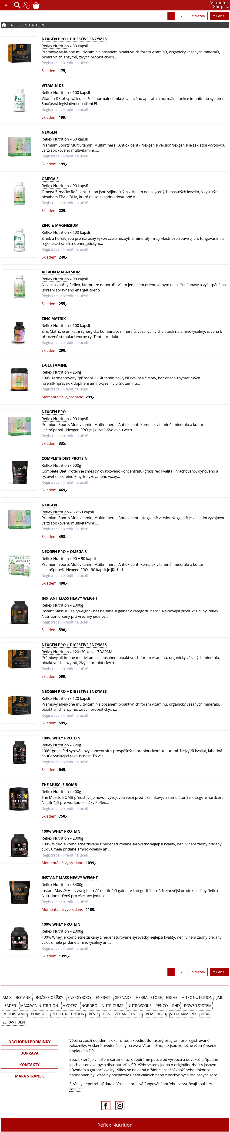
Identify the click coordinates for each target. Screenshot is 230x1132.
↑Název (198, 16)
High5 (171, 997)
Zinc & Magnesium (60, 225)
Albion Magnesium (61, 272)
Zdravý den (14, 1022)
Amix (7, 997)
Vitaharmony (183, 1014)
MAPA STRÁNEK (29, 1076)
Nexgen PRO (54, 411)
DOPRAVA (29, 1053)
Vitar (205, 1014)
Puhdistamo (15, 1014)
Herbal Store (149, 997)
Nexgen (49, 132)
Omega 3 (50, 178)
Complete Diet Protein (65, 458)
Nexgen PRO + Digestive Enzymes (74, 39)
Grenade (122, 997)
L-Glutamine (54, 365)
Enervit (103, 997)
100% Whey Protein (61, 738)
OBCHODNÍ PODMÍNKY (29, 1041)
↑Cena (220, 16)
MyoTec (69, 1005)
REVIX (94, 1014)
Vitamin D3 (53, 85)
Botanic (23, 997)
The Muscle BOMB (59, 784)
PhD (176, 1005)
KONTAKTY (29, 1064)
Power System (197, 1005)
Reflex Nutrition (27, 25)
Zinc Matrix (54, 318)
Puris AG (39, 1014)
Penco (162, 1005)
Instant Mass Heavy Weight (70, 598)
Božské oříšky (49, 997)
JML (220, 997)
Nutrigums (112, 1005)
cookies (75, 1088)
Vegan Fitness (128, 1014)
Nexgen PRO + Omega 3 (64, 551)
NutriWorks (139, 1005)
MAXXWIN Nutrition (39, 1005)
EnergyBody (79, 997)
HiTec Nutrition (197, 997)
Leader (9, 1005)
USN (106, 1014)
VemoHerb (156, 1014)
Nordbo (89, 1005)
